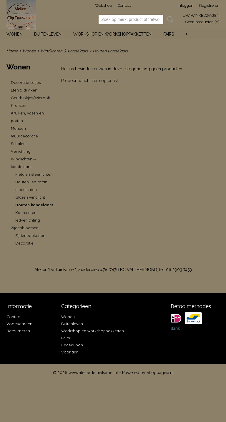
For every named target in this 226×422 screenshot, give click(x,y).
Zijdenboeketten (30, 235)
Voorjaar (69, 352)
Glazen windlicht (30, 197)
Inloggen (185, 5)
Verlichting (21, 151)
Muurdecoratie (24, 136)
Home (12, 51)
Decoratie (24, 243)
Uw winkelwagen (201, 15)
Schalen (18, 143)
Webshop (103, 5)
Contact (124, 5)
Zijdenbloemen (25, 227)
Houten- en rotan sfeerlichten (31, 186)
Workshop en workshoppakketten (112, 34)
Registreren (209, 5)
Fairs (168, 34)
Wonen (14, 34)
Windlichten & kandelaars (64, 51)
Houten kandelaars (110, 51)
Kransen (18, 105)
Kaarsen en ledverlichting (27, 216)
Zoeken (169, 19)
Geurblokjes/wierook (30, 97)
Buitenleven (48, 34)
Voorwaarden (19, 323)
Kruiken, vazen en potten (27, 117)
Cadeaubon (72, 345)
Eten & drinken (24, 90)
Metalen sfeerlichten (34, 174)
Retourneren (18, 330)
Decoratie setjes (26, 82)
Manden (18, 128)
